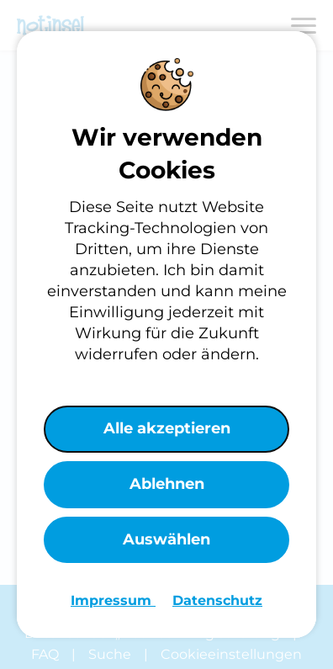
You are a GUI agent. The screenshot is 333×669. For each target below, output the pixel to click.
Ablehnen (167, 484)
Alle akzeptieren (166, 428)
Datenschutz (217, 600)
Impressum (113, 600)
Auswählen (166, 539)
